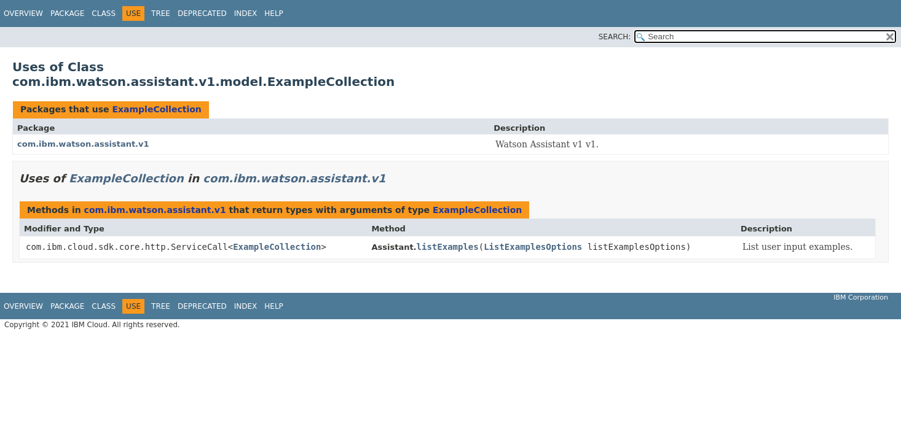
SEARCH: (615, 37)
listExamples (448, 247)
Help (273, 13)
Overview (23, 13)
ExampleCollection (156, 109)
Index (246, 13)
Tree (160, 13)
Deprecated (202, 13)
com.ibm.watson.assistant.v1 (83, 144)
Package (67, 13)
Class (104, 13)
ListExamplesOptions (533, 247)
